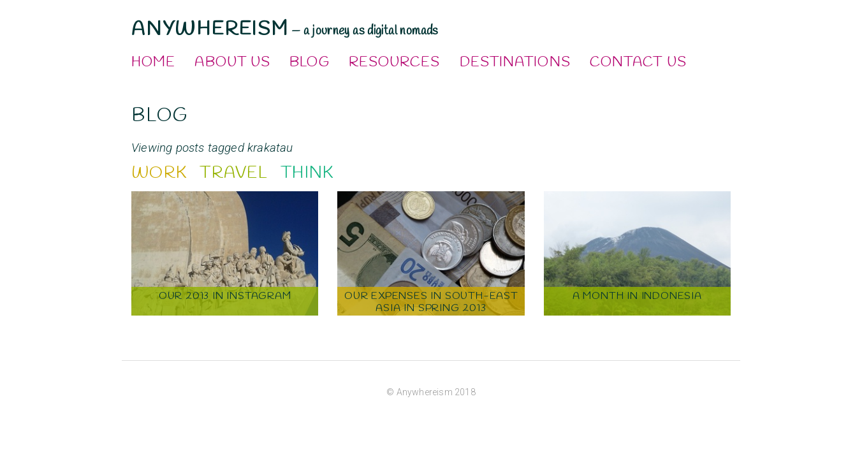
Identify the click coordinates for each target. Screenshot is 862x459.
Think (307, 173)
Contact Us (638, 62)
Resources (395, 62)
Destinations (515, 62)
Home (153, 62)
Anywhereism (210, 29)
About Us (232, 62)
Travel (234, 173)
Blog (309, 62)
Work (159, 173)
